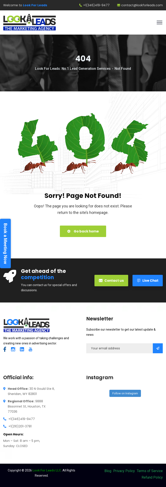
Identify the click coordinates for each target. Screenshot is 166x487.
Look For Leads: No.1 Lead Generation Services (73, 69)
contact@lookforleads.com (140, 5)
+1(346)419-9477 (94, 5)
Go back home (83, 231)
